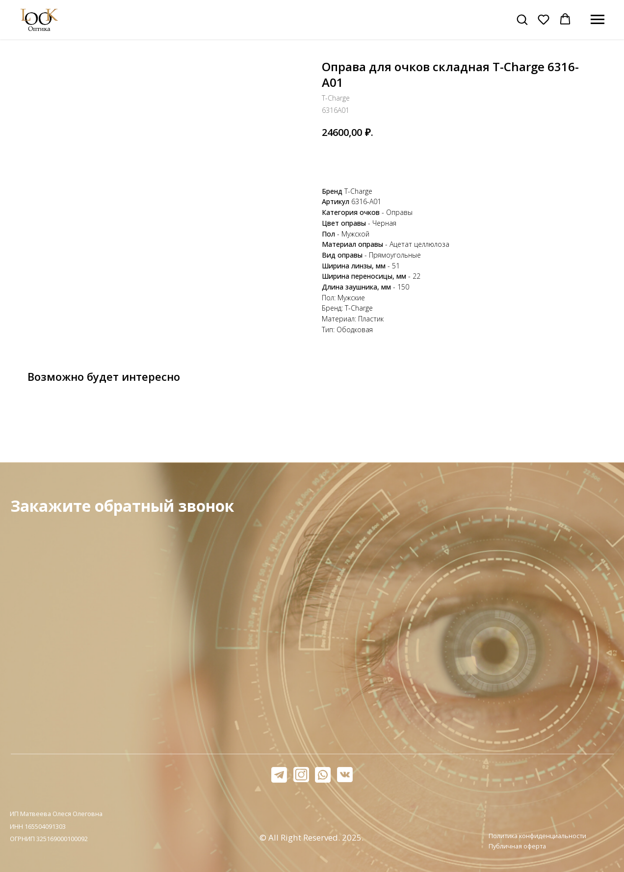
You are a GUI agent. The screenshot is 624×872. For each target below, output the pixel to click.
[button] (522, 19)
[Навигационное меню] (597, 20)
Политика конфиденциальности (537, 835)
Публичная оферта (517, 846)
